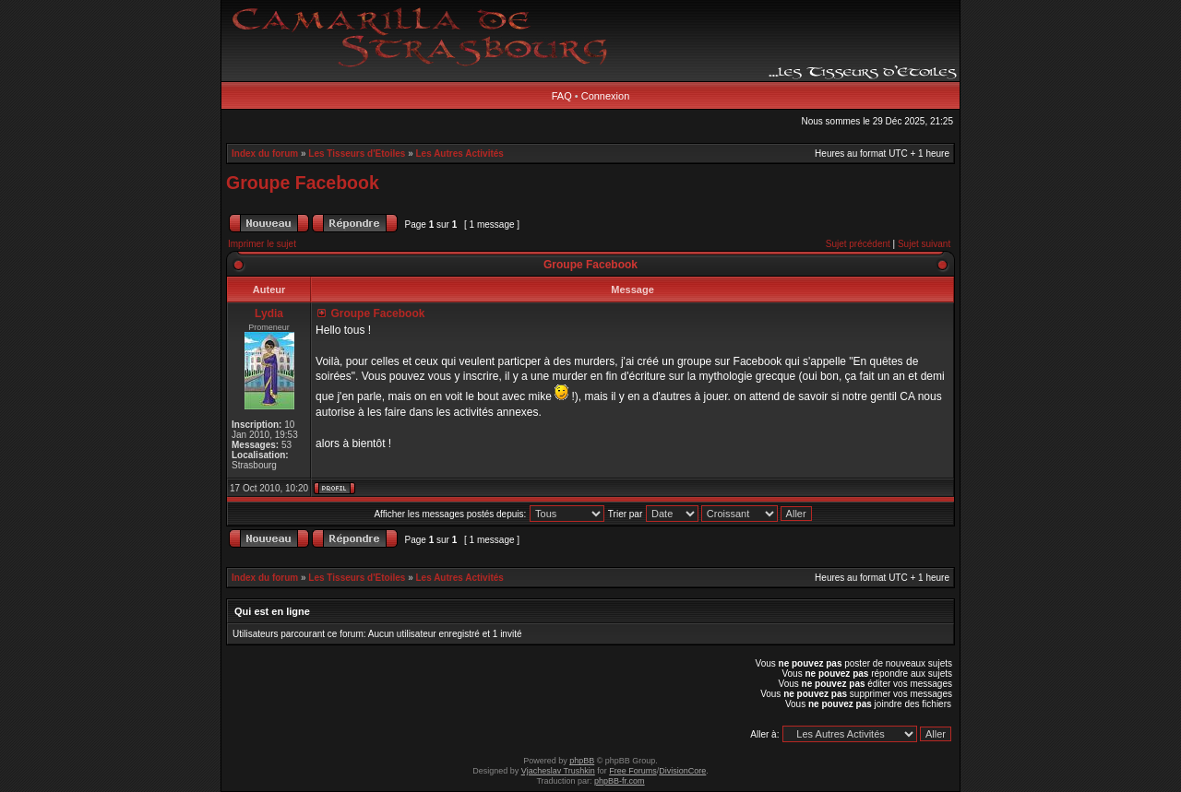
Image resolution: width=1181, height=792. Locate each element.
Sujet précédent (858, 244)
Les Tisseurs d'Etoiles (356, 153)
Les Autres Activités (460, 153)
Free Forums (633, 770)
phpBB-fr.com (619, 781)
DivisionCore (682, 770)
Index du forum (265, 153)
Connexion (605, 95)
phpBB (581, 760)
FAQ (562, 95)
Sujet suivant (924, 244)
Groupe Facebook (302, 182)
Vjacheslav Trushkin (558, 770)
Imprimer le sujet (262, 244)
